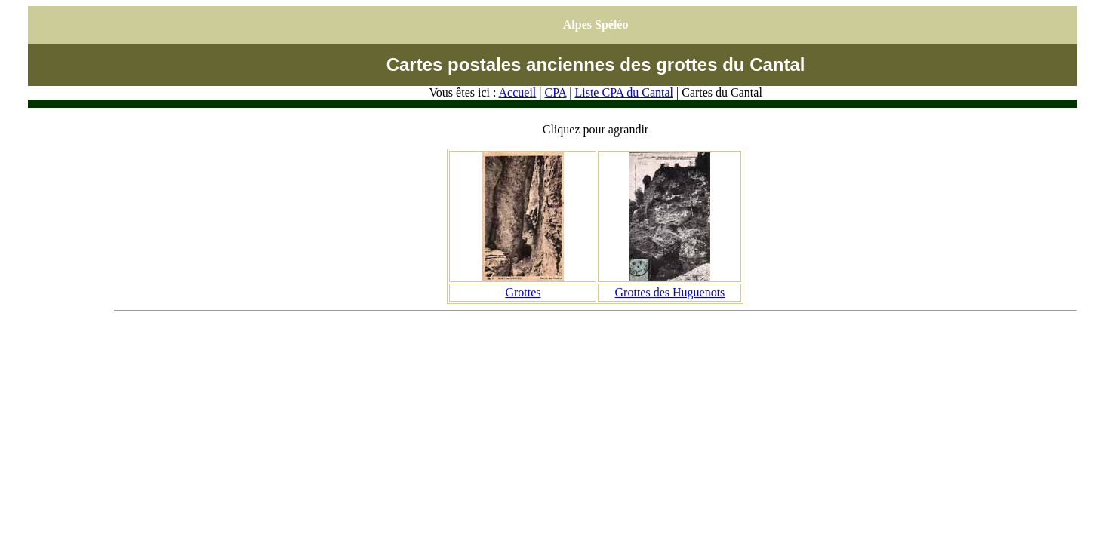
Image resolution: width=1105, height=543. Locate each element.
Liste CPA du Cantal (623, 92)
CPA (555, 92)
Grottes (522, 292)
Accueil (518, 92)
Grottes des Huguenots (670, 292)
